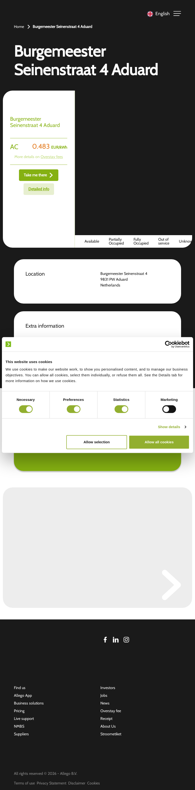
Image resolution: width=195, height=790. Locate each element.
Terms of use (24, 783)
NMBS (19, 726)
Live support (24, 718)
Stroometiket (110, 734)
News (105, 703)
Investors (107, 687)
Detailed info (38, 189)
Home (19, 26)
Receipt (106, 718)
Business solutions (29, 703)
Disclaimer (76, 783)
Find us (19, 687)
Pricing (19, 711)
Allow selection (97, 442)
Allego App (23, 695)
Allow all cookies (159, 442)
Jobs (103, 695)
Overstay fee (110, 711)
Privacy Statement (51, 783)
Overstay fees (52, 156)
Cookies (93, 783)
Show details (169, 427)
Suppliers (21, 734)
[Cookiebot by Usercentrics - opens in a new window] (168, 344)
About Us (108, 726)
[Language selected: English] (157, 13)
